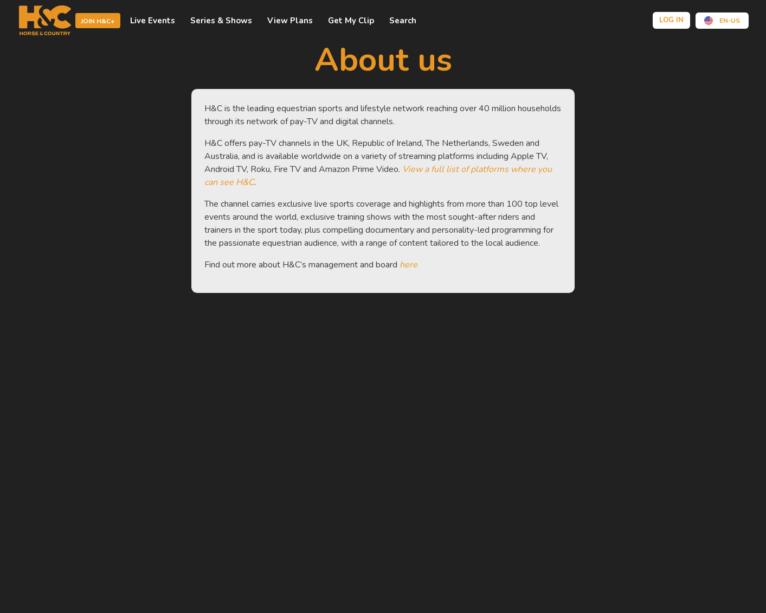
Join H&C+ (98, 21)
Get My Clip (351, 20)
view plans (290, 20)
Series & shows (221, 20)
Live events (152, 20)
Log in (671, 20)
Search (402, 20)
